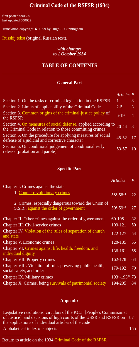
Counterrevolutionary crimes (44, 192)
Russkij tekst (13, 38)
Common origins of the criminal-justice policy (63, 113)
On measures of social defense (49, 124)
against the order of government (56, 208)
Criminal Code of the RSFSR (81, 340)
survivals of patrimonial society (78, 283)
